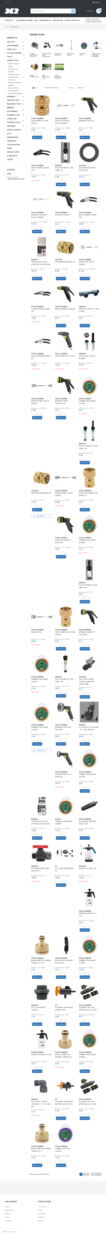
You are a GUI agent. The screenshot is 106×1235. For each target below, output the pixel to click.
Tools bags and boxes (13, 146)
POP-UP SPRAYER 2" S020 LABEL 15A (64, 169)
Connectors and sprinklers (13, 70)
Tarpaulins (11, 141)
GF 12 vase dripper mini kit (64, 869)
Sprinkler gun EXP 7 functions (87, 633)
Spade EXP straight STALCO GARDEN (39, 216)
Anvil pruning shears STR (40, 169)
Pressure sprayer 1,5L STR (88, 914)
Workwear (11, 96)
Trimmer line (12, 80)
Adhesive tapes (13, 152)
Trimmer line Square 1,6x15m (87, 402)
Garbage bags (12, 137)
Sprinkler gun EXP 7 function (63, 541)
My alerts (41, 1221)
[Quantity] (36, 134)
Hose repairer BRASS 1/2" (65, 262)
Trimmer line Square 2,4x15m (39, 680)
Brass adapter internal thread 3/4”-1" (41, 1150)
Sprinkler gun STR (86, 121)
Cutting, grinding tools (14, 55)
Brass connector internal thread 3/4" (63, 1056)
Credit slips (41, 1214)
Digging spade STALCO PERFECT (64, 494)
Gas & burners (13, 45)
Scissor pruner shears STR (40, 310)
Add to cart (37, 137)
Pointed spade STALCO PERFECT (40, 402)
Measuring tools (14, 104)
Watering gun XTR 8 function (63, 775)
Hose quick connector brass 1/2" (88, 494)
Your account (44, 1202)
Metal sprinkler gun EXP (65, 309)
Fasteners (11, 126)
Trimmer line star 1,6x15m (62, 1150)
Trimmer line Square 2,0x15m (87, 541)
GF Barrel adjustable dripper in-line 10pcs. (64, 1103)
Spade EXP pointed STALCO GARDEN (62, 122)
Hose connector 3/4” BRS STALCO (65, 633)
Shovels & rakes (13, 77)
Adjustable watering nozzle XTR (64, 962)
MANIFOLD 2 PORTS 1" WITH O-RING (89, 310)
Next (98, 1174)
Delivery (7, 1207)
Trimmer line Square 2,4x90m (63, 822)
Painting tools (13, 100)
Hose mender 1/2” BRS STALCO (39, 122)
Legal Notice (9, 1210)
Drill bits (11, 42)
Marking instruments (12, 109)
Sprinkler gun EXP (62, 215)
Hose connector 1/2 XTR (65, 356)
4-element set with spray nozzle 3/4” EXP (88, 1103)
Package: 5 (38, 516)
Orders (40, 1210)
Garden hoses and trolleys (13, 65)
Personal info (42, 1207)
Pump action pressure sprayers (15, 84)
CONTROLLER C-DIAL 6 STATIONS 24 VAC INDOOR (40, 822)
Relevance (87, 88)
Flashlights (12, 156)
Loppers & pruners (14, 74)
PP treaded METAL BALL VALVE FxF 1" (40, 869)
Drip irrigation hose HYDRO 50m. (87, 169)
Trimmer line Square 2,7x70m (87, 962)
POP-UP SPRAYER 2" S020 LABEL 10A (88, 447)
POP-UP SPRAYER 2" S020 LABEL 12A (88, 586)
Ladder (10, 159)
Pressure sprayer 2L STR (41, 1054)
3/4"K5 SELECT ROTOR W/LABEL (87, 357)
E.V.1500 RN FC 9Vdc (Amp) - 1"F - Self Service (89, 728)
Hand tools (12, 49)
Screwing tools (13, 115)
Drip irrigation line (13, 90)
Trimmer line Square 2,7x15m (39, 728)
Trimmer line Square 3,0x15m (87, 775)
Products (12, 38)
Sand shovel (36, 632)
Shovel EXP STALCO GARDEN (86, 263)
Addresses (41, 1217)
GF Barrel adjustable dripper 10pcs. (64, 1009)
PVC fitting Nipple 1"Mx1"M (38, 1009)
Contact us (8, 1221)
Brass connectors (13, 88)
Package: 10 (39, 750)
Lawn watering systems (15, 93)
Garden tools (12, 60)
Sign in (90, 11)
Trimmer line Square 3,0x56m (87, 1056)
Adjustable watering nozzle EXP (87, 822)
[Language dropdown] (96, 2)
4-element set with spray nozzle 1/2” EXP (88, 1009)
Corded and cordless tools (13, 120)
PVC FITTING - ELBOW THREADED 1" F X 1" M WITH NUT (41, 1104)
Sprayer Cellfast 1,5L (88, 868)
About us (8, 1214)
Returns (7, 1217)
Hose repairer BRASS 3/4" (41, 493)
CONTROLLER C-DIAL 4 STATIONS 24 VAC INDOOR (40, 263)
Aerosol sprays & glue (14, 131)
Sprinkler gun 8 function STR (61, 402)
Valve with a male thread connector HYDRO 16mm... (86, 681)
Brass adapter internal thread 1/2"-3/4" (41, 962)
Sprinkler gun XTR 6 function (63, 728)
